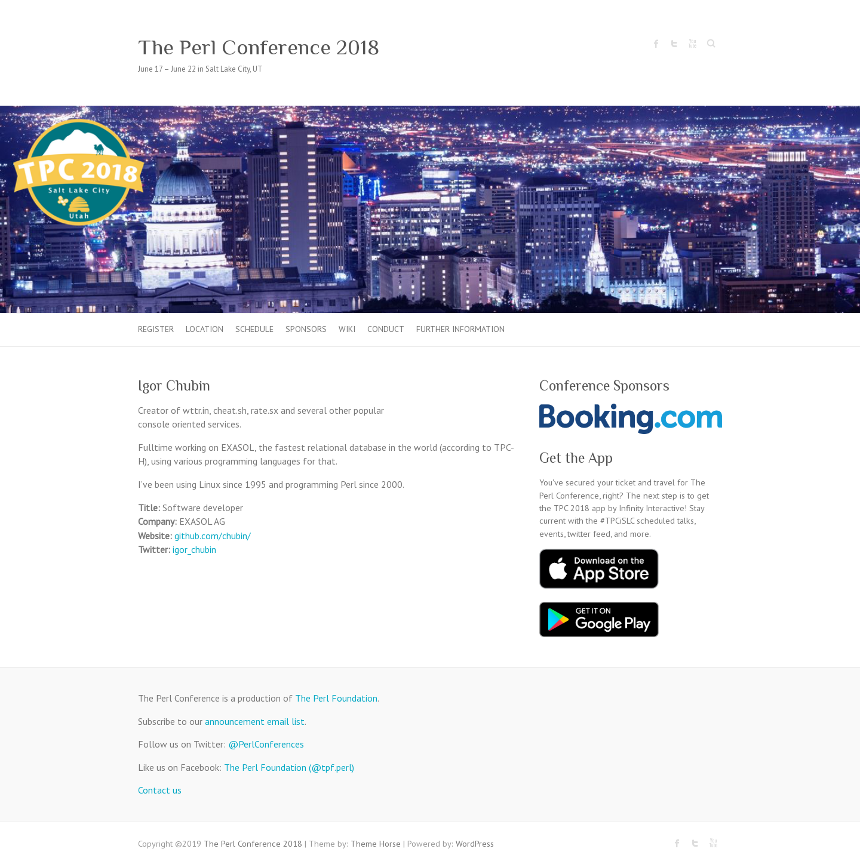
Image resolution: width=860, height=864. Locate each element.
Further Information (460, 329)
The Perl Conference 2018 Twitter (674, 44)
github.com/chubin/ (212, 536)
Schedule (254, 329)
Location (204, 329)
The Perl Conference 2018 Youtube (692, 44)
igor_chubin (194, 549)
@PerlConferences (266, 744)
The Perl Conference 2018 (258, 47)
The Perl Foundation (336, 698)
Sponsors (306, 329)
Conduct (385, 329)
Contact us (160, 790)
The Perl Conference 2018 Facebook (656, 44)
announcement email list (255, 721)
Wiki (347, 329)
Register (156, 329)
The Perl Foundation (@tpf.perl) (289, 767)
